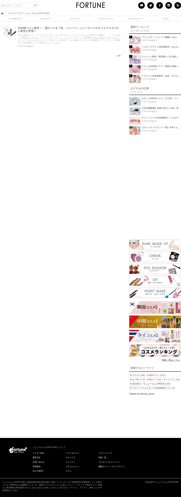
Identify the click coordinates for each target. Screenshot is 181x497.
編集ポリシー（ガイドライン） (112, 466)
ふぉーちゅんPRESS (156, 384)
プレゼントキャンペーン (109, 462)
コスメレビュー (135, 18)
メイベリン (171, 379)
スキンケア (45, 18)
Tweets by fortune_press (141, 393)
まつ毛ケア (137, 379)
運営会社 (36, 457)
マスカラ (137, 375)
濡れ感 (135, 384)
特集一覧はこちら (171, 360)
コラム (166, 18)
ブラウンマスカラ (140, 388)
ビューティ (75, 18)
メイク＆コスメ (72, 453)
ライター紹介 (38, 453)
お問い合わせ (38, 462)
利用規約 (36, 466)
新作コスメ (156, 375)
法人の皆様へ (38, 471)
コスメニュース (105, 18)
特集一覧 (102, 457)
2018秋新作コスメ (163, 388)
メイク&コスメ (15, 18)
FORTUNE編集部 (25, 46)
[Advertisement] (155, 186)
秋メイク (154, 379)
